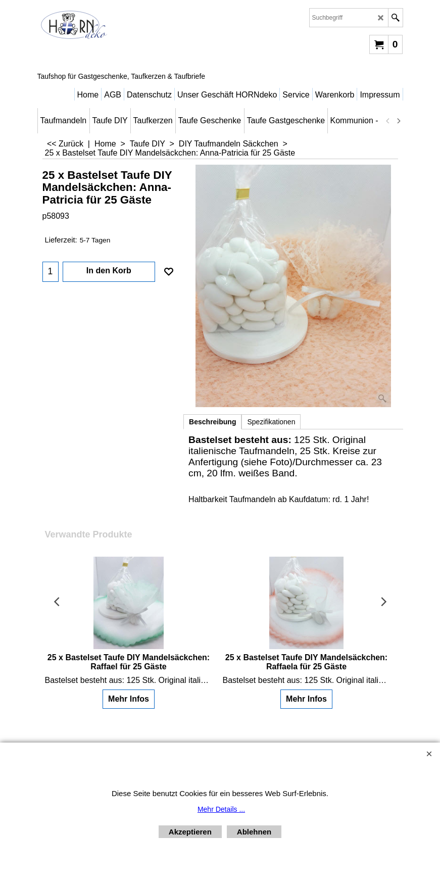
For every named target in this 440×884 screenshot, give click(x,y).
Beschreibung (212, 422)
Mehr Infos (128, 699)
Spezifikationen (271, 422)
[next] (398, 120)
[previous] (388, 120)
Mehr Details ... (221, 809)
